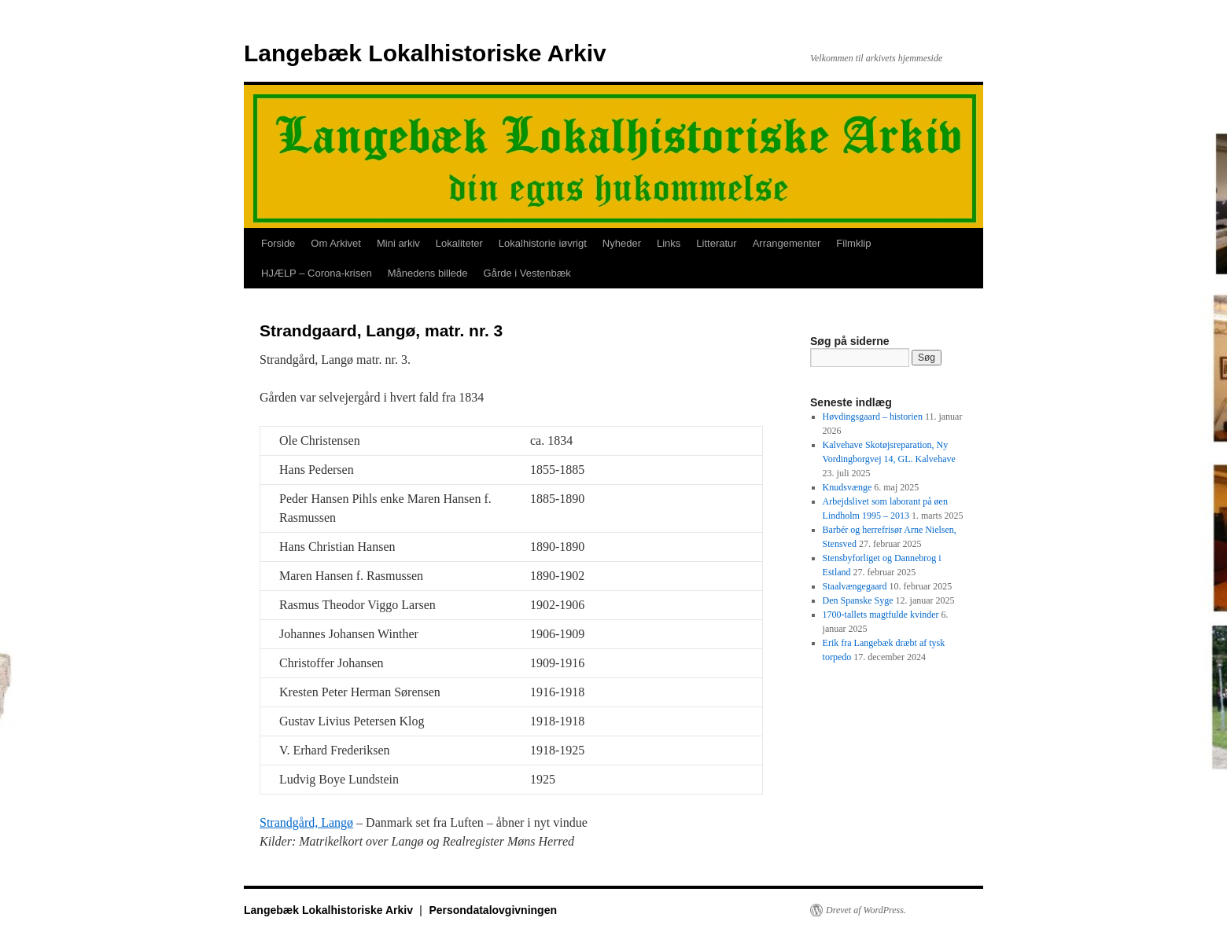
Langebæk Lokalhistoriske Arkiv (425, 53)
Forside (278, 243)
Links (668, 243)
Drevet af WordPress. (866, 910)
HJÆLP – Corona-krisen (316, 273)
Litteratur (716, 243)
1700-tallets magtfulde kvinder (881, 614)
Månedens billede (428, 273)
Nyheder (621, 243)
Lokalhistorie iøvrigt (543, 243)
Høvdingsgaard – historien (873, 416)
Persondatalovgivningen (493, 910)
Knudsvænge (847, 487)
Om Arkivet (336, 243)
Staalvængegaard (855, 586)
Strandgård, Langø (306, 822)
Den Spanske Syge (858, 600)
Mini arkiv (398, 243)
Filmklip (853, 243)
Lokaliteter (459, 243)
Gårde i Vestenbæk (527, 273)
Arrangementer (787, 243)
